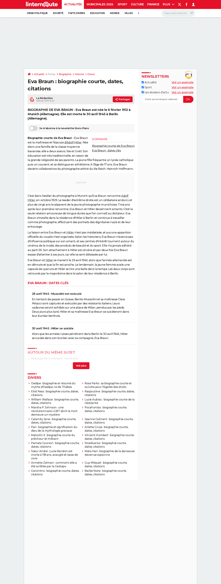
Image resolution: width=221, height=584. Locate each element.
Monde (114, 13)
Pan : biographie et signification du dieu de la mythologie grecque (54, 428)
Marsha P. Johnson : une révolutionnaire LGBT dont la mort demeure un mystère (54, 411)
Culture (137, 4)
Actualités (73, 4)
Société (58, 13)
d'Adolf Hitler (73, 142)
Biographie (65, 74)
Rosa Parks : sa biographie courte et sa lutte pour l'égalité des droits (108, 385)
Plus (168, 4)
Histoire (79, 74)
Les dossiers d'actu (155, 92)
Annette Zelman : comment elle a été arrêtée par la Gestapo (54, 464)
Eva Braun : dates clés (106, 150)
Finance (153, 4)
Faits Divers (76, 13)
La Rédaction (44, 98)
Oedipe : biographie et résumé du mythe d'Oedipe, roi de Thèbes (53, 385)
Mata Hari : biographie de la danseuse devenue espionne (110, 453)
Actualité (39, 74)
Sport (122, 4)
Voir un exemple (183, 82)
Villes (128, 13)
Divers (91, 74)
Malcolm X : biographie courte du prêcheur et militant (53, 437)
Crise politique (37, 13)
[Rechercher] (178, 13)
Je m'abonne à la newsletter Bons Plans (59, 128)
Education (97, 13)
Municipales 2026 (100, 4)
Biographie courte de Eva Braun (113, 146)
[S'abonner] (167, 99)
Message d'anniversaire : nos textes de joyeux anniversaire (54, 360)
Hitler (70, 232)
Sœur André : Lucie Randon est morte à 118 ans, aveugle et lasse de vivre (54, 455)
